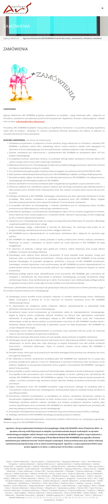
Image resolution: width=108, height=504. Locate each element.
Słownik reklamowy (16, 497)
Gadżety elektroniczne (46, 464)
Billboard (15, 478)
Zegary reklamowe (77, 476)
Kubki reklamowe (53, 485)
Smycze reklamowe (94, 473)
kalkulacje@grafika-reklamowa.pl (30, 121)
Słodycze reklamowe (76, 473)
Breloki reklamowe (21, 461)
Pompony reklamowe (84, 471)
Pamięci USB (40, 471)
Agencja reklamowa (11, 38)
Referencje (97, 495)
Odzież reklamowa (25, 471)
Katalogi (79, 483)
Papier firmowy (95, 488)
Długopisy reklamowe (70, 461)
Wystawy (40, 495)
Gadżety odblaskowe (82, 464)
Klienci (88, 495)
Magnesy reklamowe (73, 469)
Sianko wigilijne (20, 493)
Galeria (90, 476)
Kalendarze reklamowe (76, 466)
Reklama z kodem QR (38, 473)
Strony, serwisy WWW (72, 493)
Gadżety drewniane (27, 464)
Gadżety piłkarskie (23, 466)
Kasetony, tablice (67, 483)
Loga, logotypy (84, 485)
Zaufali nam (78, 495)
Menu (94, 485)
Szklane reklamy (89, 493)
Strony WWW (11, 476)
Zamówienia (49, 500)
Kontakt (59, 500)
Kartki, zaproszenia (95, 466)
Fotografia (13, 464)
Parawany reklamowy (30, 490)
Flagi (101, 478)
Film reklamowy (94, 461)
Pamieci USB (82, 488)
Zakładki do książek (60, 476)
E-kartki (69, 495)
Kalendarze (36, 483)
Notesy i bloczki (89, 469)
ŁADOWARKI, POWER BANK (52, 469)
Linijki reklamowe (69, 485)
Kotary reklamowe (19, 485)
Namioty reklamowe (20, 488)
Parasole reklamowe (55, 471)
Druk (83, 461)
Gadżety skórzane (58, 466)
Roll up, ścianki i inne (58, 473)
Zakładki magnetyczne (55, 495)
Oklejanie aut (50, 488)
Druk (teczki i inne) (84, 478)
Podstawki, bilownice (57, 490)
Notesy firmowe (36, 488)
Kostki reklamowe (32, 469)
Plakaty (44, 490)
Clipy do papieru (37, 461)
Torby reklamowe (43, 476)
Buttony (41, 478)
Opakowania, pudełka (66, 488)
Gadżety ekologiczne (51, 481)
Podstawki (69, 471)
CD (48, 478)
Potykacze (91, 490)
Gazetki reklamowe (87, 481)
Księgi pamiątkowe (36, 485)
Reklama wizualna (21, 473)
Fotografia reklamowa (14, 481)
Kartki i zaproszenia (50, 483)
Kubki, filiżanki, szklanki (14, 469)
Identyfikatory (23, 483)
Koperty (88, 483)
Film (95, 478)
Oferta (8, 461)
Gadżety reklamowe (41, 466)
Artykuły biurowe (53, 461)
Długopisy (71, 478)
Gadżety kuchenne (64, 464)
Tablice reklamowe (25, 476)
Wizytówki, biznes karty (25, 495)
